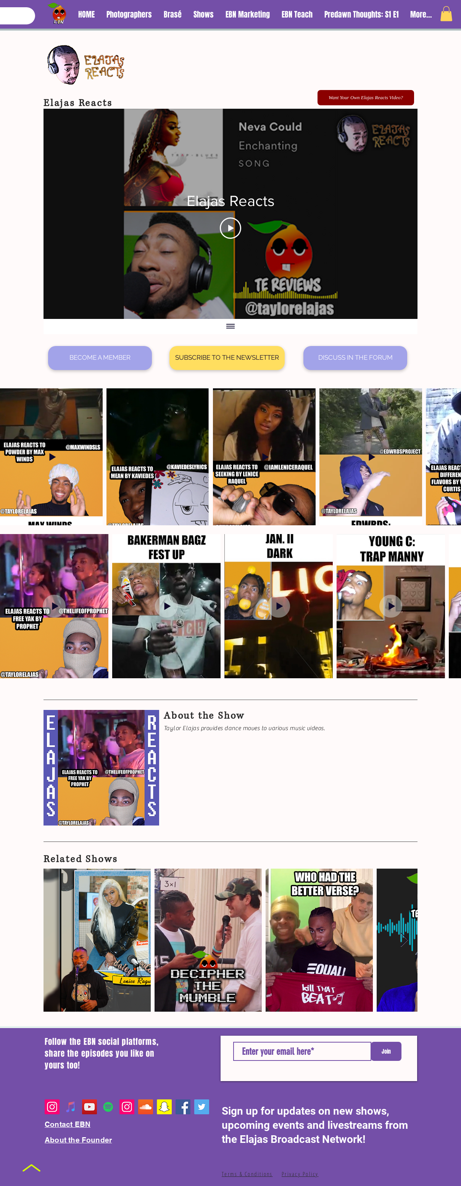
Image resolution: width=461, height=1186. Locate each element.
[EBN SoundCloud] (145, 1106)
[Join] (386, 1051)
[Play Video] (230, 228)
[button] (446, 13)
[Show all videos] (230, 327)
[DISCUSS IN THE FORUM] (355, 358)
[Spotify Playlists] (108, 1106)
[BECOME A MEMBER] (100, 358)
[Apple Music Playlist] (70, 1106)
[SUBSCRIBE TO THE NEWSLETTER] (227, 358)
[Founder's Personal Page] (126, 1106)
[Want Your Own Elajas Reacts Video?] (366, 97)
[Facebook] (183, 1106)
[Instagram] (52, 1106)
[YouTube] (89, 1106)
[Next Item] (404, 940)
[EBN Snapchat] (164, 1106)
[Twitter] (201, 1106)
